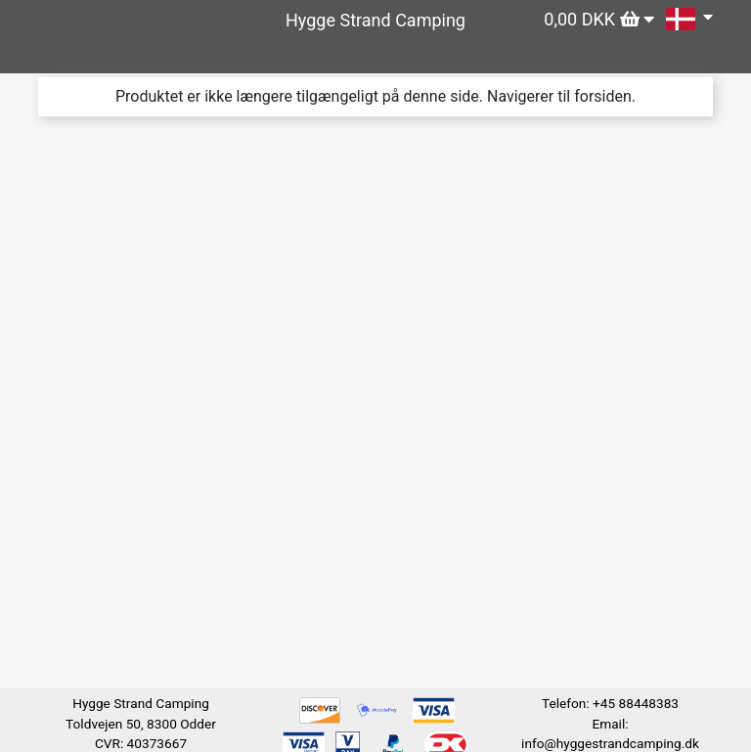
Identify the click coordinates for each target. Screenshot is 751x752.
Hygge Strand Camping (375, 20)
